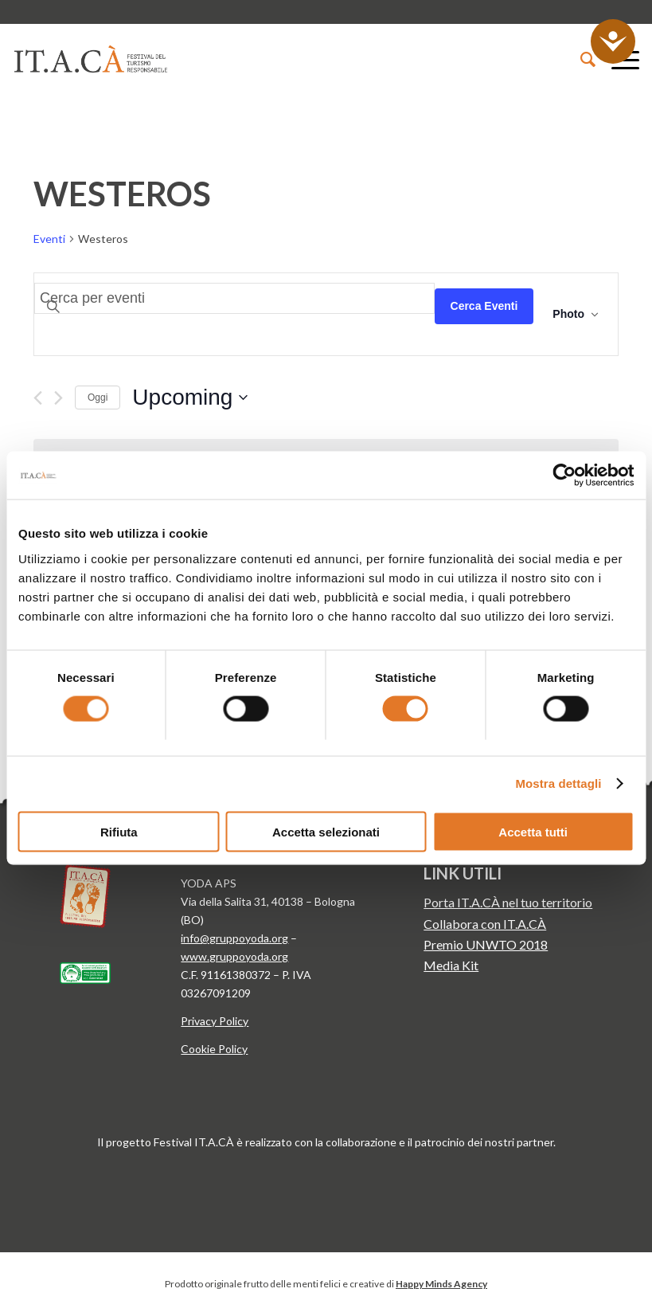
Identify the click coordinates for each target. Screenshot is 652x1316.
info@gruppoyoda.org (234, 938)
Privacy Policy (214, 1021)
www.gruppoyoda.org (234, 956)
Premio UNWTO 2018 (486, 944)
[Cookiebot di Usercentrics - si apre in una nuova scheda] (564, 476)
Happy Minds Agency (441, 1284)
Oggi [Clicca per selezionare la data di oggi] (97, 397)
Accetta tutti (533, 831)
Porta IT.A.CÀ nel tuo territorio (508, 902)
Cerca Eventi (484, 306)
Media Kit (451, 965)
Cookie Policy (214, 1049)
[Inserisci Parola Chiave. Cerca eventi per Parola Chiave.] (234, 298)
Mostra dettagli (558, 783)
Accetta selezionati (326, 831)
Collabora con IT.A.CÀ (485, 923)
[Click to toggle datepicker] (190, 397)
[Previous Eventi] (37, 397)
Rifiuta (119, 831)
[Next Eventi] (58, 397)
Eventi (49, 238)
